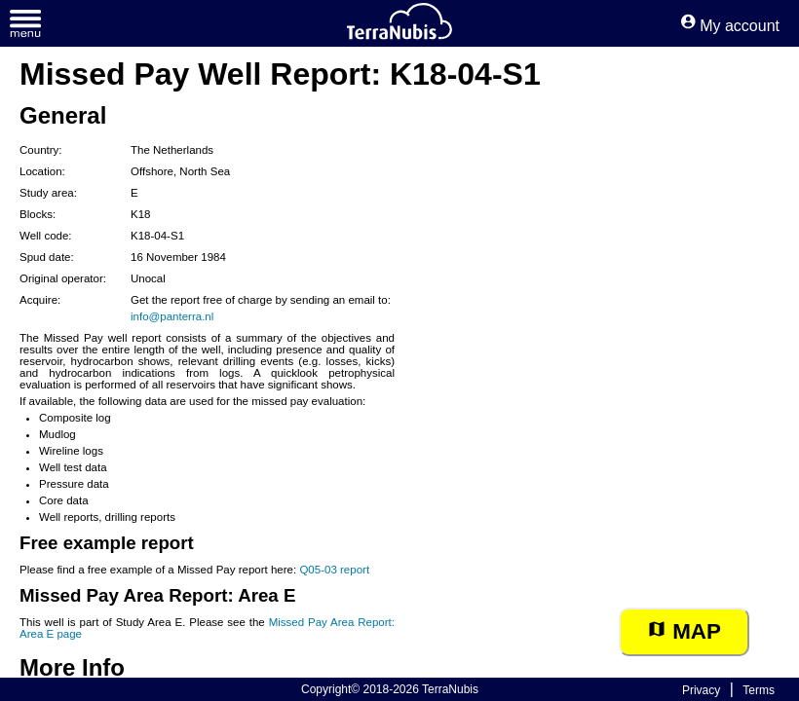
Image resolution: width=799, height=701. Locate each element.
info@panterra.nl (172, 316)
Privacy (701, 690)
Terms (758, 690)
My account (730, 26)
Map (684, 631)
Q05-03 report (334, 569)
